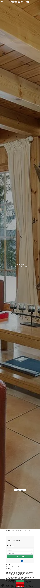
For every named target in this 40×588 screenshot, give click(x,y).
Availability (17, 530)
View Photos (20, 490)
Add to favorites (20, 558)
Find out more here (20, 586)
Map (21, 530)
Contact (12, 531)
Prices (29, 530)
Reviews (24, 530)
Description (8, 530)
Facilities (12, 530)
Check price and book (20, 556)
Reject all (20, 584)
